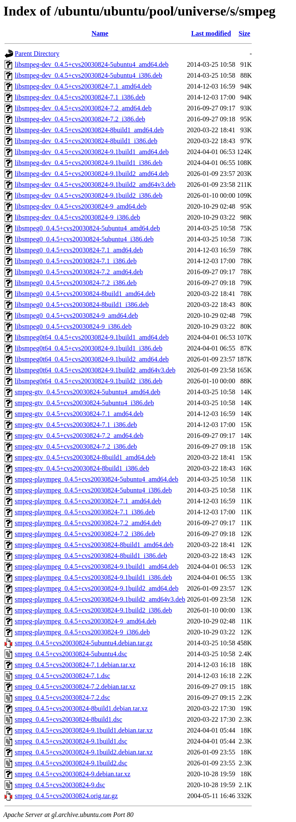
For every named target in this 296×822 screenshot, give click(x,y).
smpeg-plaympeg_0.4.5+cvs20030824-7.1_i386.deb (85, 512)
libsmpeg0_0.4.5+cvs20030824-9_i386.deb (73, 326)
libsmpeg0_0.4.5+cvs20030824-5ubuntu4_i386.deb (84, 239)
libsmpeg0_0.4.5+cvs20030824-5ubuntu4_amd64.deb (87, 228)
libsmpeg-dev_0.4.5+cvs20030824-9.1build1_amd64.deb (92, 151)
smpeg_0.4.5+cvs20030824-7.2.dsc (62, 697)
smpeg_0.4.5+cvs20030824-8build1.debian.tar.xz (81, 708)
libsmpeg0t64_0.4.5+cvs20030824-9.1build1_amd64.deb (92, 337)
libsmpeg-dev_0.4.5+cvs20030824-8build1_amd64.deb (89, 130)
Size (245, 33)
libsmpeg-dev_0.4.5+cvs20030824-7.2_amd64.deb (83, 108)
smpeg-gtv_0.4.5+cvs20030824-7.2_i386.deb (76, 446)
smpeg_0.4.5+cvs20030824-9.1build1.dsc (71, 741)
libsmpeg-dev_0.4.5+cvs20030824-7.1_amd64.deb (83, 86)
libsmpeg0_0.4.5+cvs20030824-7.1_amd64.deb (79, 250)
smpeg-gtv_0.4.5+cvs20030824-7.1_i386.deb (76, 424)
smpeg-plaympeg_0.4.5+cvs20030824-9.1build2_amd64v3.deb (100, 599)
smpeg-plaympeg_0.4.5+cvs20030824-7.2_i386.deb (85, 533)
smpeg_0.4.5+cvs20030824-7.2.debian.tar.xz (75, 686)
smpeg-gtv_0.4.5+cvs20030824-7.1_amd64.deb (79, 413)
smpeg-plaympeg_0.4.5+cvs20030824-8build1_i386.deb (91, 555)
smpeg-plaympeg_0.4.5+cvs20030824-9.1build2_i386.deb (93, 610)
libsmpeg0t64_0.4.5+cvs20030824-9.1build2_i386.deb (88, 381)
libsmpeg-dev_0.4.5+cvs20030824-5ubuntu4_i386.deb (88, 75)
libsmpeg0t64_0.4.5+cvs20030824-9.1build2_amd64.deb (92, 359)
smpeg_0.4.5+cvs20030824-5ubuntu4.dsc (71, 653)
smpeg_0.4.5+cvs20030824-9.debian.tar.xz (72, 773)
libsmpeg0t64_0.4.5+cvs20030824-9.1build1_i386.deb (88, 348)
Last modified (211, 33)
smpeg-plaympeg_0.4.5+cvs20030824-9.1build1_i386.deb (93, 577)
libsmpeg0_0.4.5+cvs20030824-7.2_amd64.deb (79, 271)
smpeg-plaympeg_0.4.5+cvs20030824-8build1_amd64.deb (94, 544)
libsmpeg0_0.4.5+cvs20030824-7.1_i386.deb (76, 260)
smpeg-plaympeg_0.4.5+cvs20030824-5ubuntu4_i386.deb (93, 490)
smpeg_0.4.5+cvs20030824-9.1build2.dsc (71, 763)
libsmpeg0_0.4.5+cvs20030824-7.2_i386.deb (76, 282)
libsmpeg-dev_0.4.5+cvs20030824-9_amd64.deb (80, 206)
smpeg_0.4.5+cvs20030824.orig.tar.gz (66, 795)
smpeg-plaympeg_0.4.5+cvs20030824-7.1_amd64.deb (88, 501)
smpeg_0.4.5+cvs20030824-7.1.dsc (62, 675)
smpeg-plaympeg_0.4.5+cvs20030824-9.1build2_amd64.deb (96, 588)
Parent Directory (37, 53)
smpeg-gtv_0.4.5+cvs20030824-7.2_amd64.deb (79, 435)
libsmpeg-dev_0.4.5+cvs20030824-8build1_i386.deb (86, 140)
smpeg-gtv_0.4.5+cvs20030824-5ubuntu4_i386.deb (84, 402)
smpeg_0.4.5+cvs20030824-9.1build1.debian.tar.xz (84, 730)
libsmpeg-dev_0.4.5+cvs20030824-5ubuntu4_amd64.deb (92, 64)
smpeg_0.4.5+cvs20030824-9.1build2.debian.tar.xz (84, 752)
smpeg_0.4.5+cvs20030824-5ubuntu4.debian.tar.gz (84, 643)
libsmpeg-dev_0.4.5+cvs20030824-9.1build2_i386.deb (88, 195)
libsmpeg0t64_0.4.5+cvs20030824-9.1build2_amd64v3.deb (95, 370)
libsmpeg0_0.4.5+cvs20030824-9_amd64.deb (76, 315)
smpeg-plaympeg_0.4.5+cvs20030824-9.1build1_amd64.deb (96, 566)
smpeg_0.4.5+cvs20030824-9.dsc (60, 784)
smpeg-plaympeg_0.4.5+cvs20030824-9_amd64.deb (85, 621)
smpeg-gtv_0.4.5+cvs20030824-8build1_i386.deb (82, 468)
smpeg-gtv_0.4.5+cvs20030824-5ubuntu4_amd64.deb (87, 391)
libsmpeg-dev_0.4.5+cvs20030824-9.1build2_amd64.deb (92, 173)
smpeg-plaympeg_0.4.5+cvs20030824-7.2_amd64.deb (88, 522)
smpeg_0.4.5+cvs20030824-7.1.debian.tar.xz (75, 664)
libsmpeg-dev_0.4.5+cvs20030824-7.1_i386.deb (80, 97)
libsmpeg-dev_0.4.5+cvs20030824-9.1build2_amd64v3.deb (95, 184)
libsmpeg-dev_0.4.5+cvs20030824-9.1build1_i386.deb (88, 162)
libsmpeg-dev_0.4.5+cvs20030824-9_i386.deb (77, 217)
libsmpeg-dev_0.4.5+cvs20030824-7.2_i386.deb (80, 119)
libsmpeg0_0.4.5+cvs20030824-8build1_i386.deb (82, 304)
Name (100, 33)
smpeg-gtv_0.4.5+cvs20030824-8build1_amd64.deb (85, 457)
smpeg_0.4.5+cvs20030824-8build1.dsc (68, 719)
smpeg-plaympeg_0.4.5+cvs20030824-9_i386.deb (82, 632)
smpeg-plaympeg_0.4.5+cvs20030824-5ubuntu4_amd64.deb (96, 479)
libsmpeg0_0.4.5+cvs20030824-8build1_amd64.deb (85, 293)
